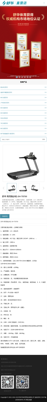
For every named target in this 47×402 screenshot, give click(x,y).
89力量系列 (4, 108)
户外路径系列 (5, 103)
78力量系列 (4, 123)
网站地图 (29, 400)
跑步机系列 (4, 87)
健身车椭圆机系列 (6, 92)
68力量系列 (4, 97)
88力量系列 (4, 128)
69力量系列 (4, 113)
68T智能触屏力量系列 (7, 133)
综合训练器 (4, 118)
